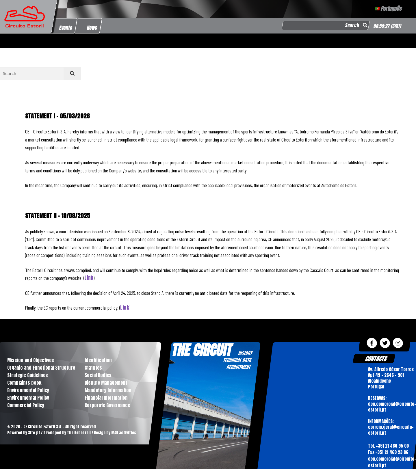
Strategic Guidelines (27, 375)
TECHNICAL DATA (236, 360)
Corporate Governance (107, 405)
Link (88, 278)
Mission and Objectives (30, 360)
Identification (98, 360)
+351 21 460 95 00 (392, 445)
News (92, 27)
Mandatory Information (108, 390)
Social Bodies (98, 375)
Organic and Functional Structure (41, 367)
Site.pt (34, 433)
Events (66, 27)
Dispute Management (106, 382)
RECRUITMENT (238, 367)
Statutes (93, 367)
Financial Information (106, 397)
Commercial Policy (25, 405)
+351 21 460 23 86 (391, 452)
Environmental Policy (28, 390)
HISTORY (244, 353)
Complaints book (24, 382)
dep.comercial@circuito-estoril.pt (392, 462)
